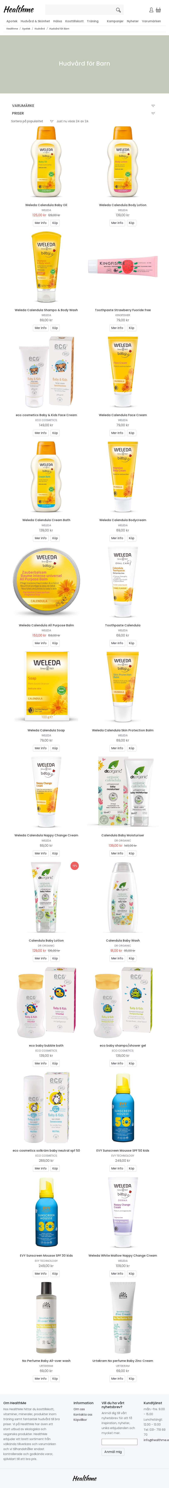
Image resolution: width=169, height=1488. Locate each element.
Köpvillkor (80, 1420)
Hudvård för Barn (59, 28)
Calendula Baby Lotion (46, 940)
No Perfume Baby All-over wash (46, 1361)
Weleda (46, 210)
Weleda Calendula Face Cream (123, 415)
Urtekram (46, 1366)
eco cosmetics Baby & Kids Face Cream (46, 415)
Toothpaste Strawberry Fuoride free (123, 310)
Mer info (41, 223)
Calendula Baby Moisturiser (122, 835)
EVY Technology (122, 1155)
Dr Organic (122, 840)
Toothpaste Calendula (122, 625)
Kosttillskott (74, 21)
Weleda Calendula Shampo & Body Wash (46, 310)
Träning (92, 21)
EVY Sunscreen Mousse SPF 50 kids (122, 1150)
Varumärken (151, 21)
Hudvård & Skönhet (35, 21)
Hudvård (40, 28)
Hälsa (57, 21)
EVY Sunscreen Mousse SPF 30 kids (46, 1255)
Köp (55, 223)
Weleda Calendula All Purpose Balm (46, 625)
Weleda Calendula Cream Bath (46, 520)
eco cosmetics (46, 420)
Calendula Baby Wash (123, 940)
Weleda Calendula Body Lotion (122, 205)
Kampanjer (115, 21)
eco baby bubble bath (46, 1045)
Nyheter (133, 21)
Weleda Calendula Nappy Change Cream (46, 835)
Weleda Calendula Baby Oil (46, 205)
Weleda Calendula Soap (46, 730)
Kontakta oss (83, 1414)
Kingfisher (123, 315)
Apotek (11, 21)
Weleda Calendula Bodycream (122, 520)
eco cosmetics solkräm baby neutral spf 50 (46, 1150)
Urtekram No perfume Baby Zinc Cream (122, 1361)
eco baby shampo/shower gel (123, 1045)
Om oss (79, 1409)
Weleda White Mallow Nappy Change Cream (123, 1255)
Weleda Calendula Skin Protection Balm (122, 730)
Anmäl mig (113, 1451)
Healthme (12, 28)
